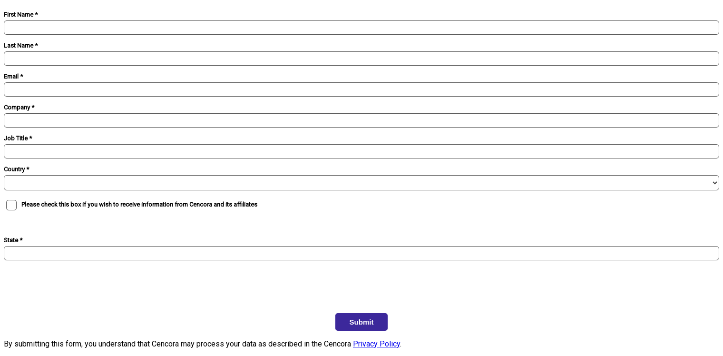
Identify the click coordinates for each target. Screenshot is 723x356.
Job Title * (18, 138)
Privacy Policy (376, 343)
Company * (19, 107)
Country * (16, 169)
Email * (13, 76)
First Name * (21, 14)
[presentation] (76, 281)
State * (13, 240)
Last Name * (21, 45)
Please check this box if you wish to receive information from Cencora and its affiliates (139, 204)
